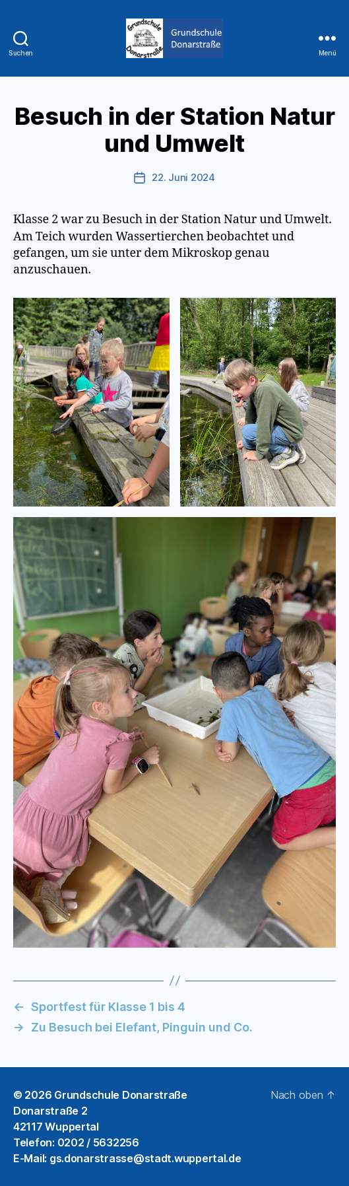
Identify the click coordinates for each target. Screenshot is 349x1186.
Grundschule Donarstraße (120, 1094)
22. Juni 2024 (183, 177)
